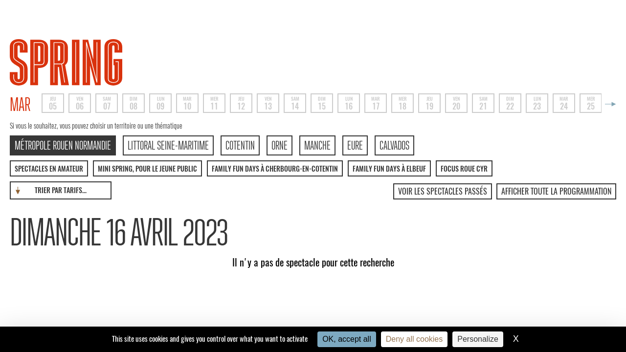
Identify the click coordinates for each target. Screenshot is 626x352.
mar (20, 104)
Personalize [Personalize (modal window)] (477, 339)
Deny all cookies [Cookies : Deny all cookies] (414, 339)
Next (609, 103)
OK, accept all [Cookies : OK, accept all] (346, 339)
